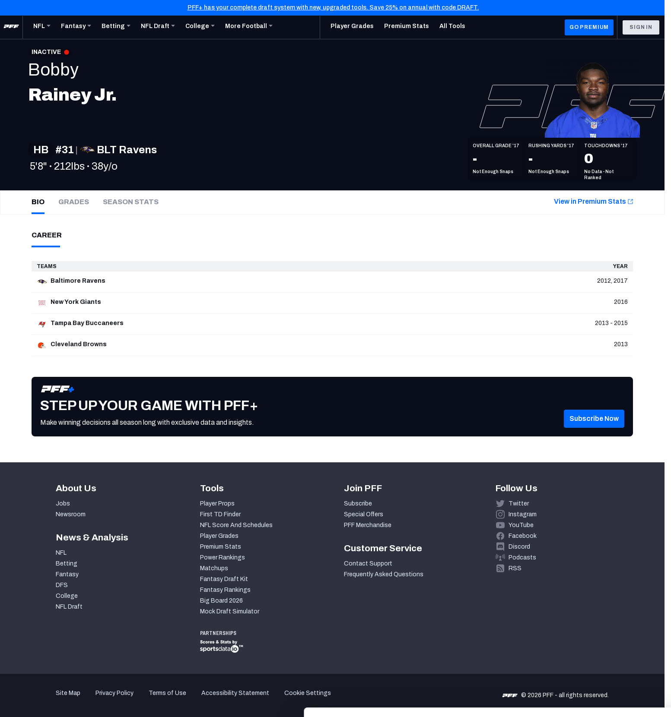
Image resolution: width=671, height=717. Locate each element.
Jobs (63, 503)
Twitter (519, 503)
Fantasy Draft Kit (224, 579)
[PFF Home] (11, 27)
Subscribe (358, 503)
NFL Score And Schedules (236, 525)
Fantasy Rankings (225, 590)
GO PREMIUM (589, 27)
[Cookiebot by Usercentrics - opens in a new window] (56, 700)
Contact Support (368, 563)
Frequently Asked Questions (383, 574)
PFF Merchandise (367, 525)
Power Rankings (222, 557)
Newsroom (71, 514)
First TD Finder (220, 514)
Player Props (217, 503)
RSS (515, 568)
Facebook (523, 536)
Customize (599, 663)
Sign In (641, 27)
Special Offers (363, 514)
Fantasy (67, 574)
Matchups (214, 568)
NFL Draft (69, 606)
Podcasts (522, 557)
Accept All (599, 637)
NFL (61, 553)
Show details (133, 700)
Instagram (523, 514)
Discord (519, 546)
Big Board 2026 (221, 600)
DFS (62, 585)
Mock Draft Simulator (229, 611)
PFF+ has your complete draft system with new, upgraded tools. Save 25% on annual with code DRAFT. (333, 7)
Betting (66, 563)
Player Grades (219, 536)
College (67, 596)
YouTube (521, 525)
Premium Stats (220, 546)
